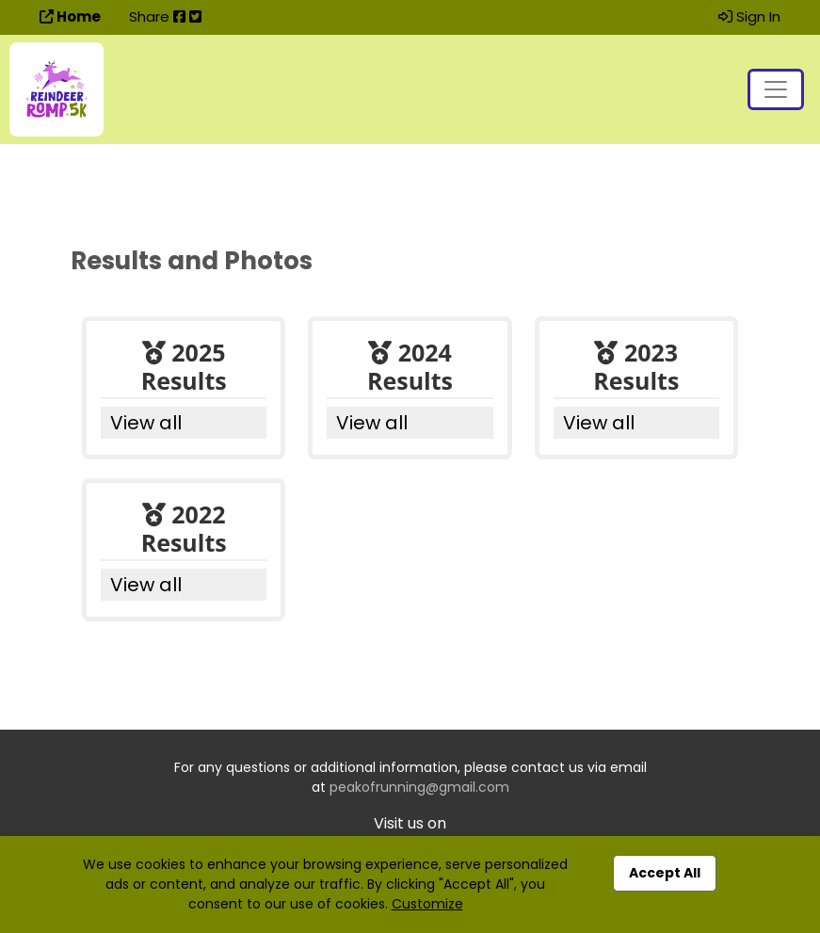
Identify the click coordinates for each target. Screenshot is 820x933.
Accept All (664, 872)
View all (146, 423)
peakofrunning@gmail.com (419, 787)
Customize (427, 903)
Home (70, 16)
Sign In (749, 16)
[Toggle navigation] (776, 89)
